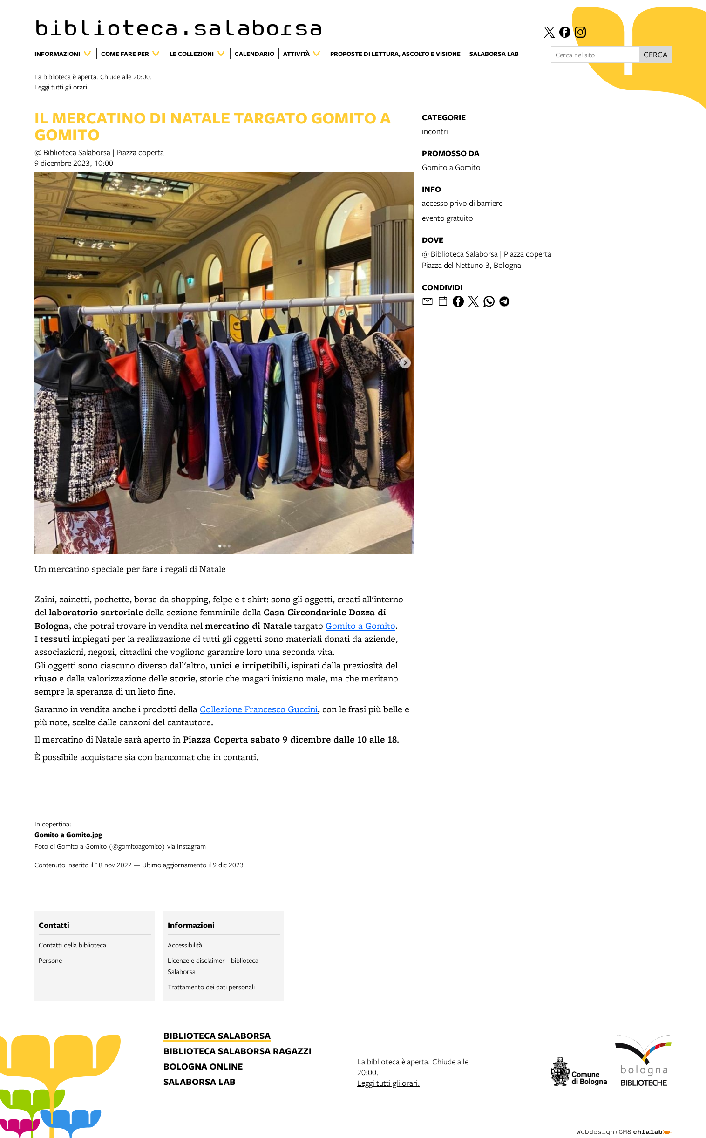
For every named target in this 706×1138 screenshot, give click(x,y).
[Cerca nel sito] (595, 54)
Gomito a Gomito (360, 626)
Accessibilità (185, 944)
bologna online (203, 1067)
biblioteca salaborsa (217, 1036)
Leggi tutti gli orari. (61, 86)
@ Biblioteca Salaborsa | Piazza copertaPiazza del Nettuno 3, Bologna (486, 259)
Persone (50, 960)
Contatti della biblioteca (72, 944)
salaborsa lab (199, 1082)
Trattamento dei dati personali (211, 986)
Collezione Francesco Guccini (259, 709)
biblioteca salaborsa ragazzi (237, 1051)
